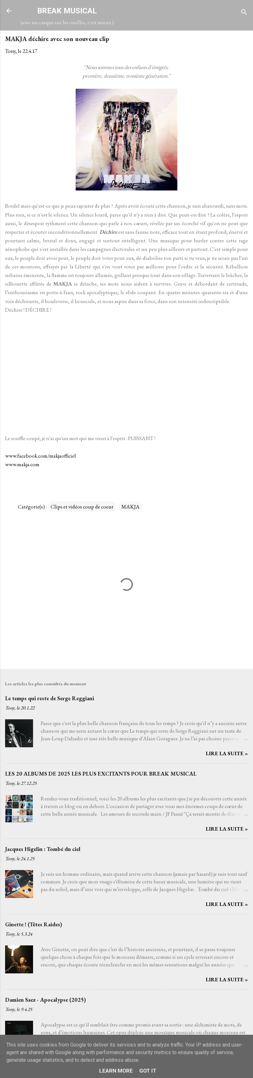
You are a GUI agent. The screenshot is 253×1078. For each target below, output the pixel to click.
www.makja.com (22, 464)
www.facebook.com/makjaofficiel (40, 455)
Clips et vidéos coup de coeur (82, 506)
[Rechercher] (244, 13)
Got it (147, 1071)
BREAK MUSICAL (67, 10)
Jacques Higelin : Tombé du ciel (42, 849)
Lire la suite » (227, 753)
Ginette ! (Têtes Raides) (33, 924)
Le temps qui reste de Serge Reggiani (49, 698)
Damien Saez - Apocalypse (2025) (45, 999)
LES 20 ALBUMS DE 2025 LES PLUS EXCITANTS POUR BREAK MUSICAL (100, 773)
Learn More (116, 1071)
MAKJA (130, 506)
